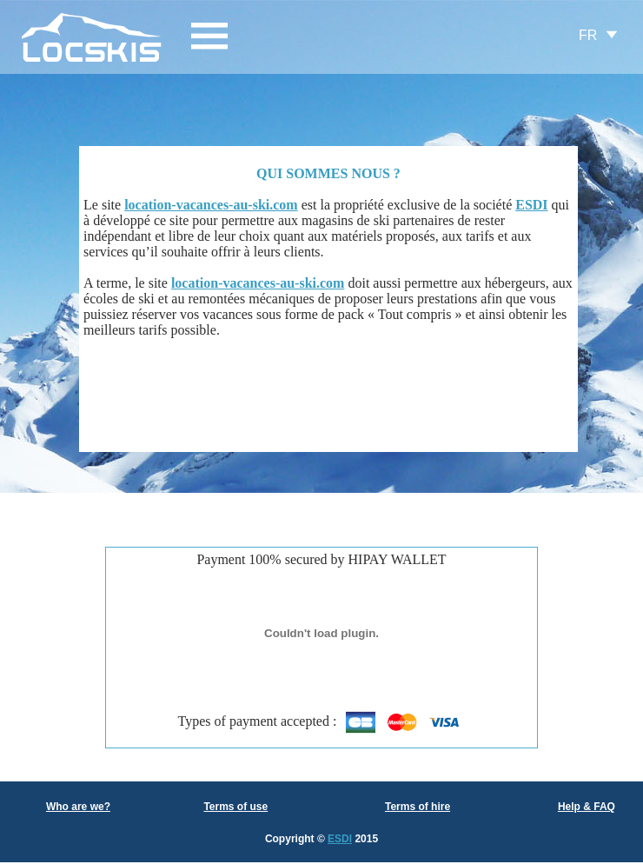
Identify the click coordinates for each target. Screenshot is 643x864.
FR (588, 35)
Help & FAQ (586, 807)
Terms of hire (417, 807)
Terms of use (235, 807)
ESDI (340, 839)
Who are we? (78, 807)
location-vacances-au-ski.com (211, 204)
